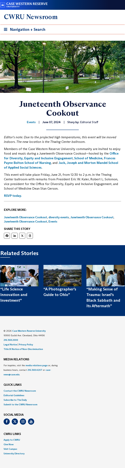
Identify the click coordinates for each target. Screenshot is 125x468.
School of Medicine (88, 158)
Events (53, 221)
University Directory (14, 453)
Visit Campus (10, 448)
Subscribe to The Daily (15, 399)
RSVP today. (13, 196)
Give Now (9, 444)
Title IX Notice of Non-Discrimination (23, 349)
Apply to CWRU (12, 439)
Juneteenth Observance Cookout (25, 217)
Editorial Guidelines (14, 395)
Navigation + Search (23, 30)
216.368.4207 (35, 369)
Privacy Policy (26, 344)
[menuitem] (62, 391)
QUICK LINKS (13, 385)
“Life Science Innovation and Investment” (13, 295)
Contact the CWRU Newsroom (20, 390)
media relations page (37, 365)
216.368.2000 (11, 339)
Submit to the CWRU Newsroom (20, 404)
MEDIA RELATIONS (16, 359)
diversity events (59, 217)
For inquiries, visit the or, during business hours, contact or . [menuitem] (31, 370)
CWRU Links (12, 434)
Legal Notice (10, 344)
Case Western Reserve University (29, 330)
